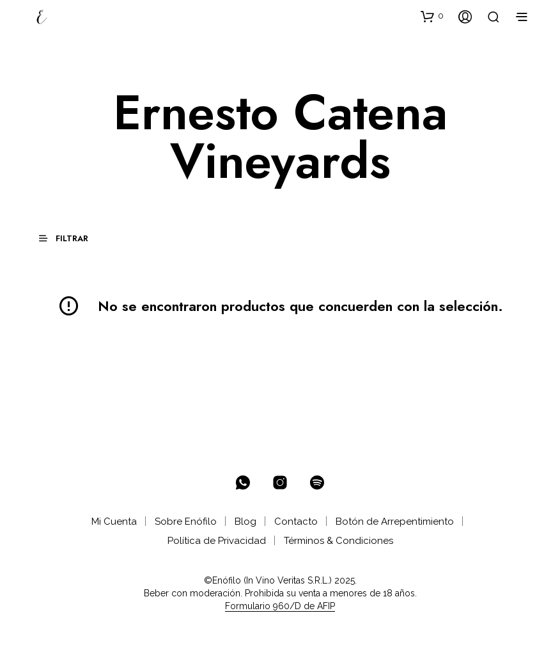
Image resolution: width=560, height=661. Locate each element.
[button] (432, 16)
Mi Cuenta (114, 521)
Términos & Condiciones (338, 540)
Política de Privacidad (216, 540)
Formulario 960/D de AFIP (280, 606)
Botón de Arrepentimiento (395, 521)
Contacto (296, 521)
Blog (245, 521)
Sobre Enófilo (186, 521)
